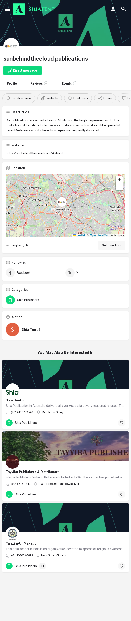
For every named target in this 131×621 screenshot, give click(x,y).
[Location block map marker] (62, 202)
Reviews (39, 83)
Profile (12, 83)
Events (69, 83)
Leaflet (79, 235)
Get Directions (112, 245)
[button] (65, 205)
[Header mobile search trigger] (123, 9)
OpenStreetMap (99, 235)
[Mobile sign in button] (113, 9)
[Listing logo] (11, 46)
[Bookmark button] (121, 422)
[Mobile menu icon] (8, 9)
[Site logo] (34, 9)
